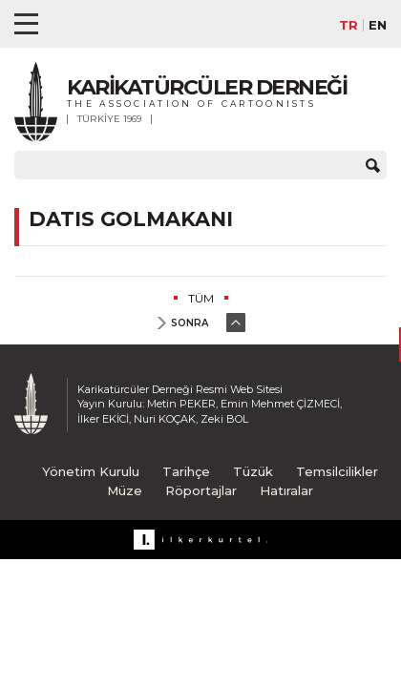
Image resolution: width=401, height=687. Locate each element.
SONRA (189, 323)
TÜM (201, 298)
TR (348, 25)
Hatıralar (286, 490)
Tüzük (253, 471)
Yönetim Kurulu (90, 471)
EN (378, 25)
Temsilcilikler (337, 471)
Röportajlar (201, 490)
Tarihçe (186, 471)
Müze (124, 490)
